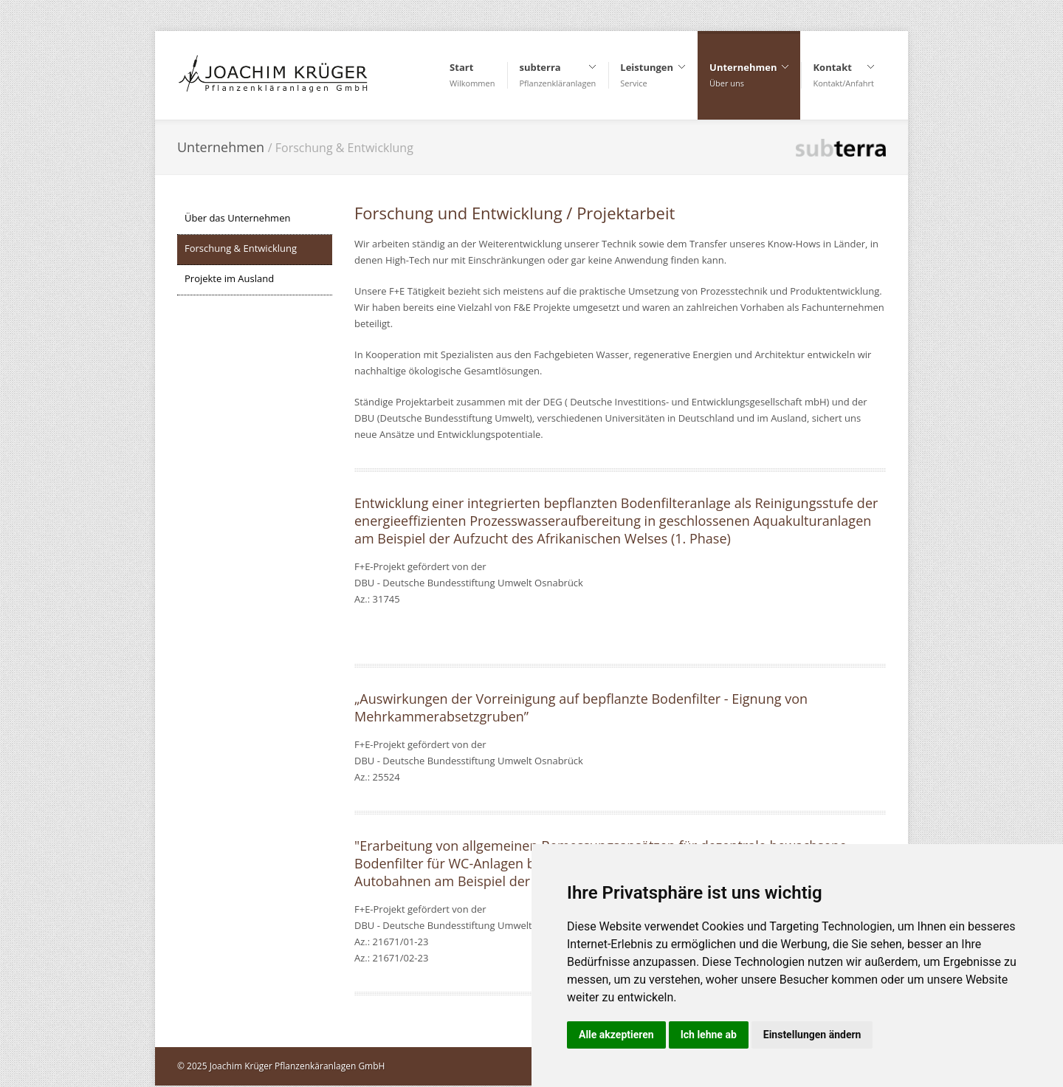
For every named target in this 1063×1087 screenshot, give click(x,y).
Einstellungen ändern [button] (812, 1034)
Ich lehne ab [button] (709, 1034)
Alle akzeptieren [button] (616, 1034)
